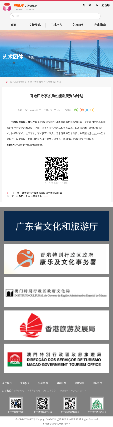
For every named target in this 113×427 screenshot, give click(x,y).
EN (96, 5)
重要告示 (25, 383)
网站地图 (61, 383)
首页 (13, 24)
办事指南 (100, 24)
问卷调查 (79, 383)
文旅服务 (78, 24)
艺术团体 (12, 57)
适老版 (105, 5)
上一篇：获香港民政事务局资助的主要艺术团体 (37, 193)
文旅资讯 (35, 24)
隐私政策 (97, 383)
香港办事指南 (34, 391)
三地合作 (56, 24)
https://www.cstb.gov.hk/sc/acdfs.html (25, 144)
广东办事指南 (18, 391)
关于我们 (7, 383)
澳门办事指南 (49, 391)
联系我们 (43, 383)
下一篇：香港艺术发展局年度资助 (24, 196)
